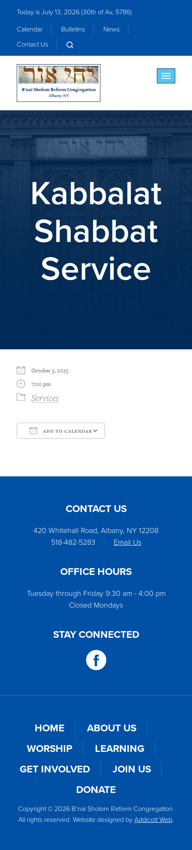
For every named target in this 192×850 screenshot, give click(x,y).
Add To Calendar (61, 430)
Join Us (132, 769)
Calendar (30, 29)
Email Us (127, 542)
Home (49, 727)
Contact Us (32, 44)
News (111, 29)
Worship (49, 748)
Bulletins (73, 29)
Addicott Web (153, 819)
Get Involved (55, 769)
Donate (96, 789)
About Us (111, 727)
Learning (119, 748)
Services (45, 397)
